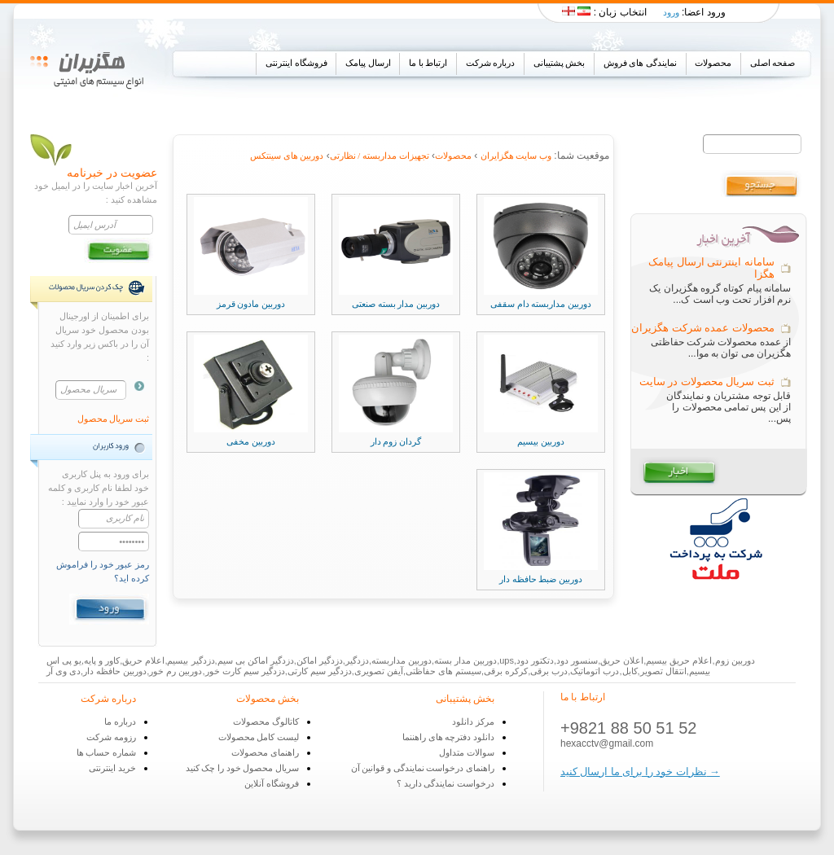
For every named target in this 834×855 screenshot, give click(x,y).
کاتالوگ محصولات (266, 721)
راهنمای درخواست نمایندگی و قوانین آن (422, 768)
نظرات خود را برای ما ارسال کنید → (640, 771)
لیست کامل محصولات (258, 737)
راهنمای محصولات (265, 752)
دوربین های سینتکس (286, 155)
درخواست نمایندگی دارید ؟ (445, 783)
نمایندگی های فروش (640, 63)
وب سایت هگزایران (516, 155)
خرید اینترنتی (112, 768)
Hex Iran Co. (86, 71)
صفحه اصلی (773, 63)
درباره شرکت (491, 63)
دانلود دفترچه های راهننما (448, 737)
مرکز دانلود (473, 721)
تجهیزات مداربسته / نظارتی (379, 155)
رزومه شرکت (111, 737)
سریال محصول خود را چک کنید (242, 768)
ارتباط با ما (428, 63)
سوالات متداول (466, 752)
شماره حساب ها (106, 752)
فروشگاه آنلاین (271, 783)
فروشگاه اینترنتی (296, 63)
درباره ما (120, 721)
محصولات (713, 63)
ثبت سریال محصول (113, 418)
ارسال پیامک (368, 63)
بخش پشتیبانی (559, 63)
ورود (671, 12)
